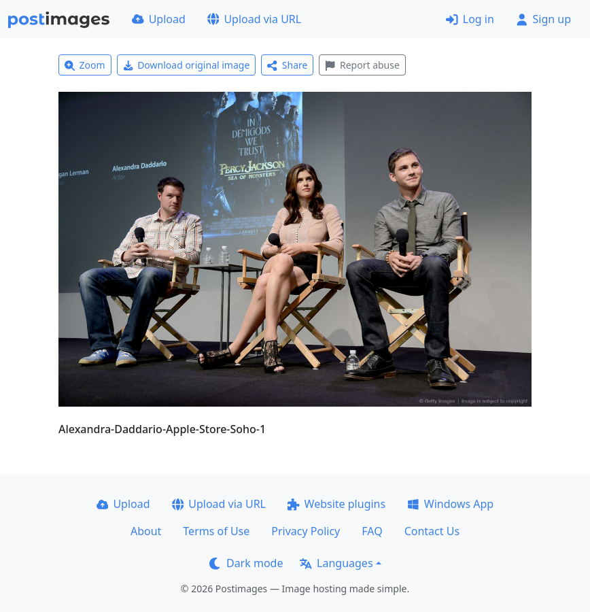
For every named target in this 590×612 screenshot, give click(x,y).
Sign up (543, 19)
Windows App (450, 503)
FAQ (372, 531)
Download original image (186, 64)
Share (287, 64)
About (146, 531)
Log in (470, 19)
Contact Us (431, 531)
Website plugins (336, 503)
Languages (336, 563)
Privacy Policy (305, 531)
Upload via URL (254, 19)
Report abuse (362, 64)
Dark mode (246, 563)
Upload (159, 19)
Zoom (85, 64)
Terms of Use (216, 531)
